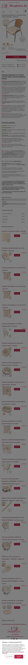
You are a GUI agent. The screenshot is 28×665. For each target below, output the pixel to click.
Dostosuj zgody (9, 656)
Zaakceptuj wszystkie (19, 657)
